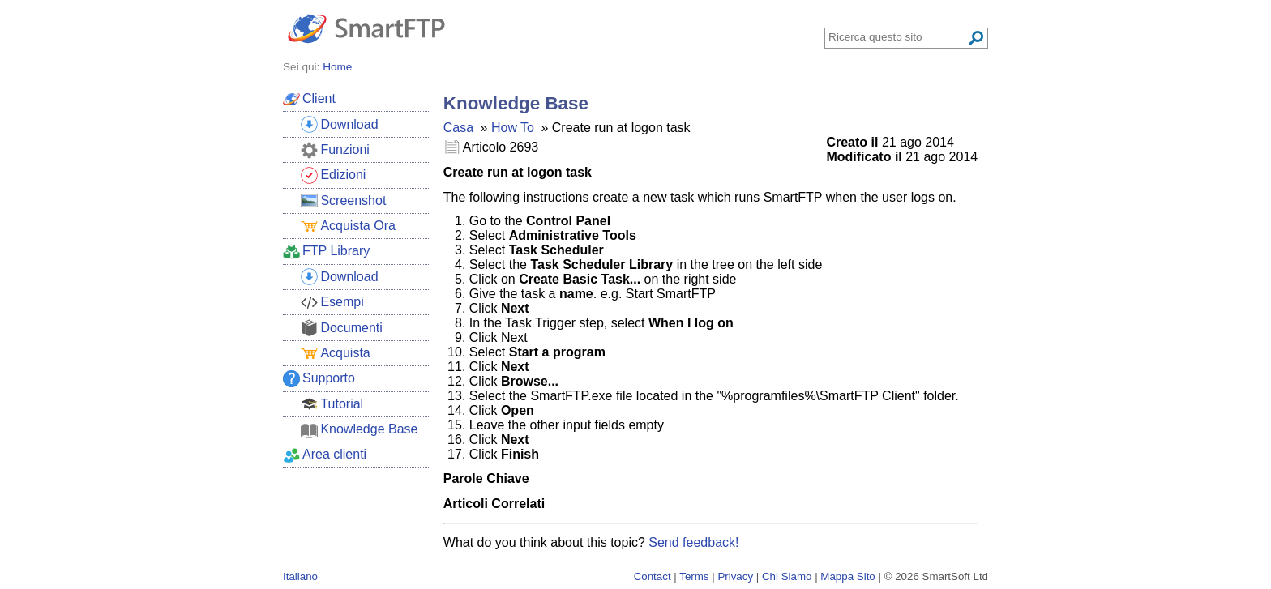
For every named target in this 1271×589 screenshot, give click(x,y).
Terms (693, 576)
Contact (652, 576)
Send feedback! (693, 542)
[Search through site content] (897, 37)
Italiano (300, 576)
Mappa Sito (847, 576)
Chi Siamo (786, 576)
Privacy (735, 576)
